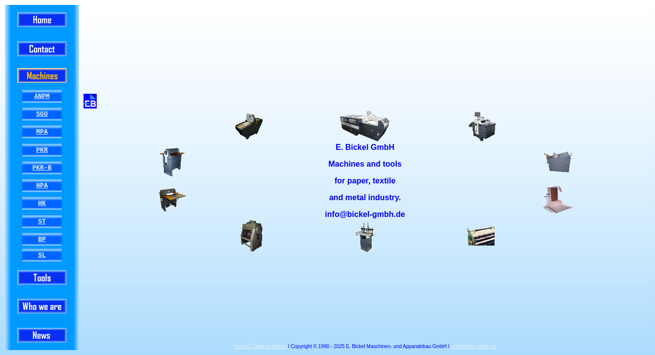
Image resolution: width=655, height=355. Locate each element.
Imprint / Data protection (260, 346)
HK (42, 203)
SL (42, 254)
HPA (41, 185)
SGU (41, 114)
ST (42, 221)
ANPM (41, 96)
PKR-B (41, 167)
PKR (41, 149)
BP (42, 239)
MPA (41, 132)
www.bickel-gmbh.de (473, 346)
